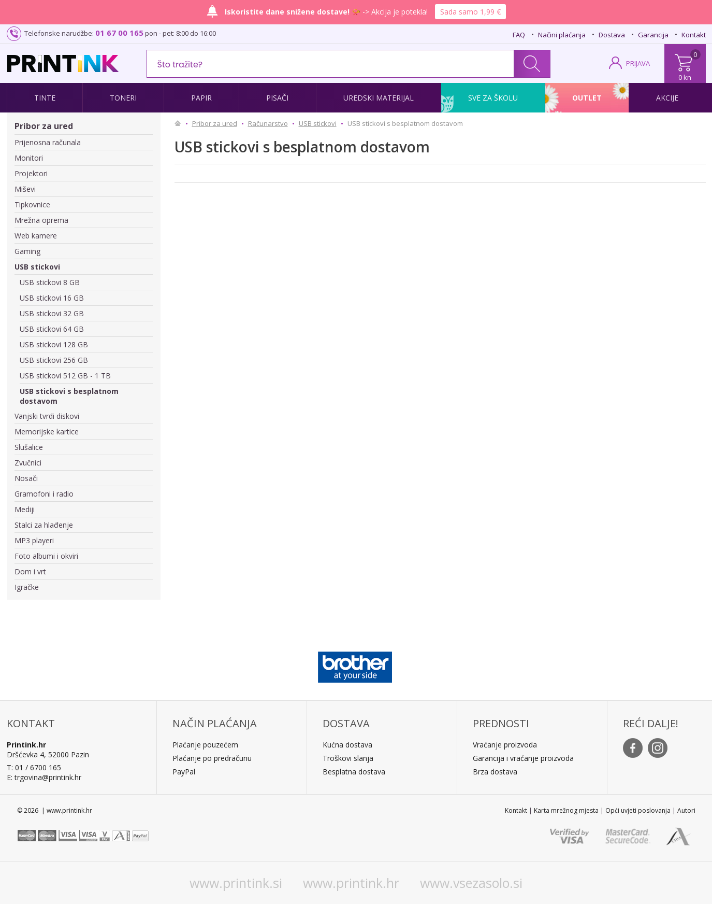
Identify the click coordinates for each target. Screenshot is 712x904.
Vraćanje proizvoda (505, 745)
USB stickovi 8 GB (50, 282)
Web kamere (35, 236)
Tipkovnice (32, 204)
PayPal (183, 771)
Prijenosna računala (47, 142)
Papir (201, 98)
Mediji (24, 509)
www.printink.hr (351, 883)
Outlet (587, 98)
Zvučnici (27, 463)
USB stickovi (37, 267)
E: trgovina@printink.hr (44, 777)
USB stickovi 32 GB (52, 313)
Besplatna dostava (354, 771)
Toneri (123, 98)
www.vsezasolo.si (471, 883)
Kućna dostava (347, 745)
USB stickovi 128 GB (54, 344)
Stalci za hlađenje (43, 525)
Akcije (667, 98)
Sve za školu (493, 98)
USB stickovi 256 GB (54, 360)
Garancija (653, 34)
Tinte (44, 98)
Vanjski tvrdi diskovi (46, 416)
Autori (686, 810)
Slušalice (28, 447)
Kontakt (693, 34)
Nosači (26, 478)
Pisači (277, 98)
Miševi (25, 189)
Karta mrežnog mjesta (566, 810)
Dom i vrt (30, 571)
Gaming (27, 251)
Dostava (612, 34)
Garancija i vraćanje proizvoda (523, 758)
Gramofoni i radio (44, 494)
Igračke (26, 587)
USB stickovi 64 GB (52, 329)
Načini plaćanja (562, 34)
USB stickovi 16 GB (52, 298)
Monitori (28, 158)
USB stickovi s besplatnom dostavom (69, 396)
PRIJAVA (638, 63)
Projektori (31, 173)
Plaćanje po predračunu (212, 758)
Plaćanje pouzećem (205, 745)
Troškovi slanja (348, 758)
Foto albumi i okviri (46, 556)
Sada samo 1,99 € (470, 12)
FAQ (519, 34)
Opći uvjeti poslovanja (638, 810)
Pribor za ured (43, 126)
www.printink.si (236, 883)
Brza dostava (495, 771)
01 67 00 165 (119, 32)
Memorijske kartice (46, 431)
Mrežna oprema (41, 220)
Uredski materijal (378, 98)
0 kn (684, 77)
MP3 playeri (34, 540)
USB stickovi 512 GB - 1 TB (65, 375)
